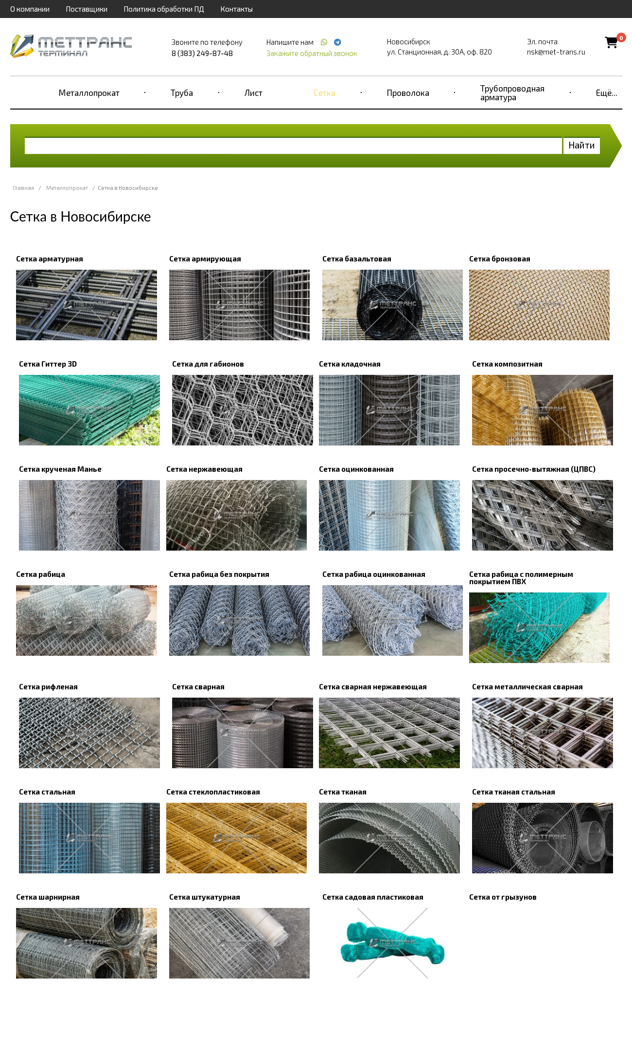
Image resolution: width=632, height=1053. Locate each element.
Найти (581, 144)
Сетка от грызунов (503, 896)
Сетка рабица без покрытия (219, 574)
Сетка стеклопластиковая (213, 791)
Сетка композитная (507, 363)
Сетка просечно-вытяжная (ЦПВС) (534, 468)
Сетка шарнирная (48, 896)
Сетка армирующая (205, 258)
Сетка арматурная (49, 258)
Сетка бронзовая (499, 258)
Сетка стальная (47, 791)
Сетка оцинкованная (356, 468)
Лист (254, 92)
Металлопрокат (89, 92)
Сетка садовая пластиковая (372, 896)
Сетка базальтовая (356, 258)
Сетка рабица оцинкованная (373, 574)
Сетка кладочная (350, 363)
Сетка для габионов (208, 363)
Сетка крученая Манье (60, 468)
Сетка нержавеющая (204, 468)
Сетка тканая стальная (513, 791)
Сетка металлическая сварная (527, 686)
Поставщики (86, 8)
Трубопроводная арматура (512, 92)
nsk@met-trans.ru (556, 51)
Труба (182, 92)
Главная (23, 188)
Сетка (324, 92)
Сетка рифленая (48, 686)
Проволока (408, 92)
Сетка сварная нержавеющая (373, 686)
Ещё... (606, 92)
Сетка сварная (198, 686)
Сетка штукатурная (204, 896)
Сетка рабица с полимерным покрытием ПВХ (521, 578)
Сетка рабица (40, 574)
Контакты (236, 8)
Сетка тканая (343, 791)
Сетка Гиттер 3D (48, 363)
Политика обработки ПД (163, 8)
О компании (30, 8)
